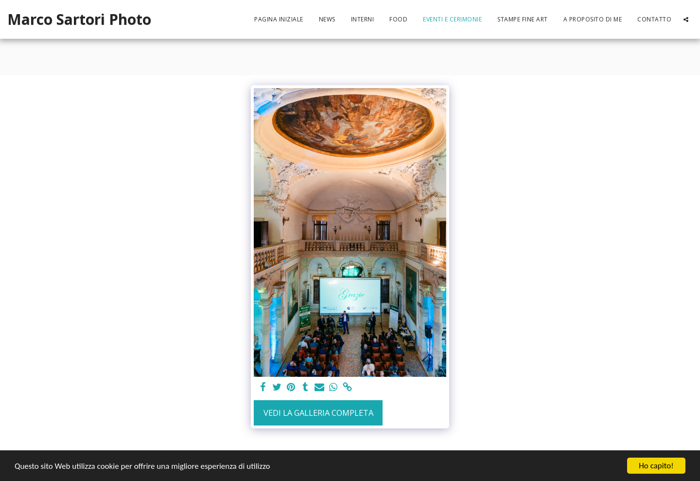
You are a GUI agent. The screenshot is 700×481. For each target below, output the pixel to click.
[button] (686, 19)
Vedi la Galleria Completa (318, 412)
